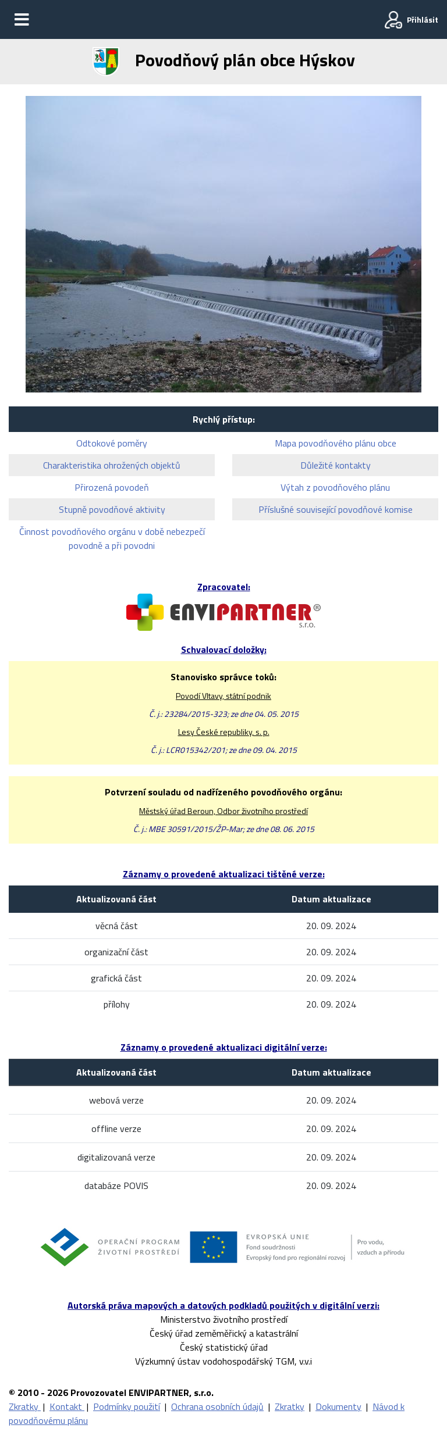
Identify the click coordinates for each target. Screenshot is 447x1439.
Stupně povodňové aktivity (112, 509)
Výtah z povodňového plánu (335, 487)
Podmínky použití (126, 1406)
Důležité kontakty (335, 465)
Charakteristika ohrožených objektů (111, 465)
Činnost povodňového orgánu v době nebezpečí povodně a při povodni (112, 538)
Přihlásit (422, 19)
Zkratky (25, 1406)
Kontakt (66, 1406)
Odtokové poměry (111, 443)
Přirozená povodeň (111, 487)
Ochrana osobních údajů (217, 1406)
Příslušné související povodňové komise (335, 509)
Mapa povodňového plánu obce (335, 443)
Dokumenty (338, 1406)
